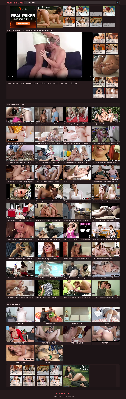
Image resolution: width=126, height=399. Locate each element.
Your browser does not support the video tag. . (49, 56)
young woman (13, 83)
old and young (46, 83)
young (22, 83)
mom (61, 83)
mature (36, 83)
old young (73, 83)
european (29, 83)
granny (55, 83)
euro (66, 83)
